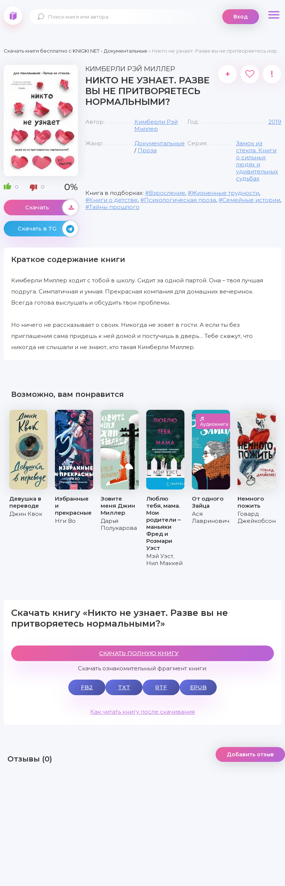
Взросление (167, 192)
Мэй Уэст (159, 556)
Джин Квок (25, 513)
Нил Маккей (164, 563)
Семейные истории (251, 199)
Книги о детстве (113, 199)
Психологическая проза (180, 199)
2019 (274, 121)
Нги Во (65, 520)
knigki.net (13, 15)
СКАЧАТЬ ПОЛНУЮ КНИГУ (138, 653)
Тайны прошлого (114, 206)
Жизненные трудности (225, 192)
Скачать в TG (48, 228)
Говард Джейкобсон (257, 517)
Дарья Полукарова (119, 524)
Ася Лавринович (210, 517)
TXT (124, 687)
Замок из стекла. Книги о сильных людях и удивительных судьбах (257, 161)
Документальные (159, 143)
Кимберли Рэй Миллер (156, 125)
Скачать (51, 207)
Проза (147, 150)
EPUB (198, 687)
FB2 (87, 687)
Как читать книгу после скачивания (142, 711)
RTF (161, 687)
